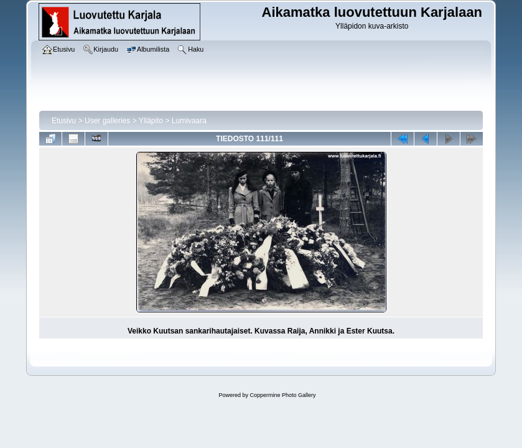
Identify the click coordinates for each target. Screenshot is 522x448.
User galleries (107, 120)
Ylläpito (151, 120)
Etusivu (64, 120)
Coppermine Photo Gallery (282, 395)
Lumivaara (189, 120)
